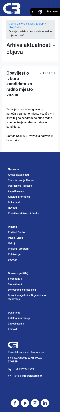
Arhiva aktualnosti (18, 174)
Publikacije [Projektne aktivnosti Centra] (14, 254)
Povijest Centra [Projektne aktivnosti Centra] (16, 232)
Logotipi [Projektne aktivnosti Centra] (12, 259)
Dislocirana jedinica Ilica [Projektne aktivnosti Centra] (22, 289)
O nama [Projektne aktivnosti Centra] (12, 226)
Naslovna (13, 169)
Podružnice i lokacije (20, 185)
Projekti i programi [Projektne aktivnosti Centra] (18, 248)
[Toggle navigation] (52, 3)
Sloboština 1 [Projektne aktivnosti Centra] (15, 278)
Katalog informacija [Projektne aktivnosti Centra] (19, 318)
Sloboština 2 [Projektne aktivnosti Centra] (15, 284)
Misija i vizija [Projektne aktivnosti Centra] (15, 237)
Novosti (12, 207)
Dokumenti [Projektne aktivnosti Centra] (14, 312)
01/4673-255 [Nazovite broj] (26, 368)
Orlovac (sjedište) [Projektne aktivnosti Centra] (18, 273)
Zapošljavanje (16, 191)
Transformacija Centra (21, 180)
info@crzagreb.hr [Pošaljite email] (32, 375)
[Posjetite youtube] (25, 403)
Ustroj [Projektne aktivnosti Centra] (11, 243)
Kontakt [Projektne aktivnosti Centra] (12, 329)
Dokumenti (14, 202)
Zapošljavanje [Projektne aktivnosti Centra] (16, 323)
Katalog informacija (19, 196)
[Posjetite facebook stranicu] (15, 403)
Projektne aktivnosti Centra (23, 213)
